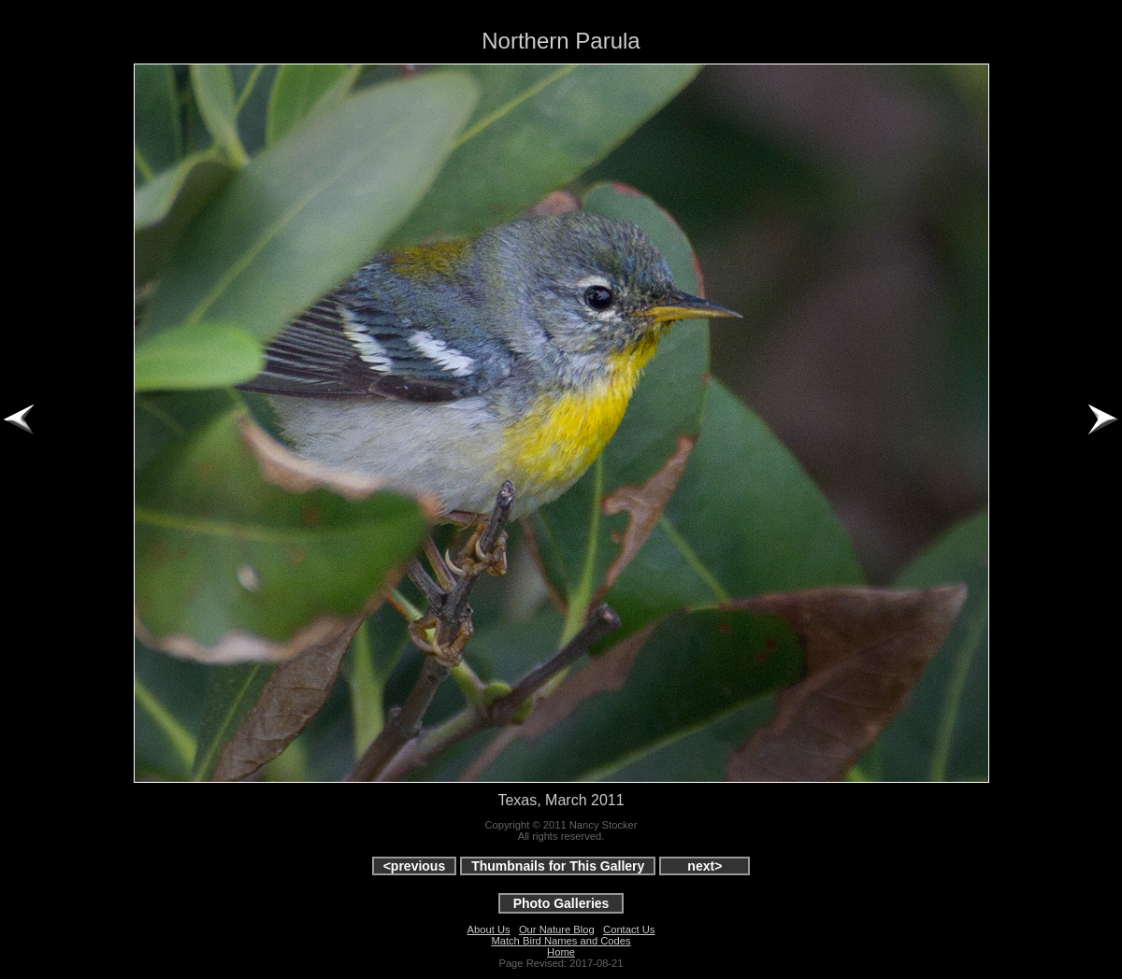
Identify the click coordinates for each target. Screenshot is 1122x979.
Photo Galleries (561, 903)
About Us (489, 929)
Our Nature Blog (557, 929)
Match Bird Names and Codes (560, 940)
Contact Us (628, 929)
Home (561, 952)
